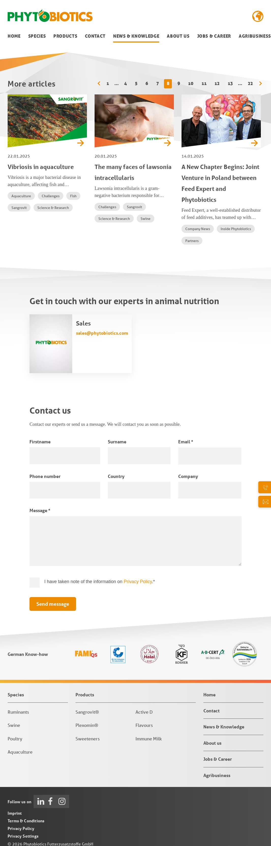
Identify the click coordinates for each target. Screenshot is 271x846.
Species (37, 36)
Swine (145, 218)
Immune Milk (149, 738)
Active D (144, 712)
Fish (73, 196)
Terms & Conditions (26, 820)
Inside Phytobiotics (236, 229)
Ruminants (18, 712)
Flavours (144, 725)
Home (14, 36)
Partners (192, 240)
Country (116, 476)
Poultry (15, 738)
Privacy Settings (23, 836)
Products (65, 36)
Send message (52, 604)
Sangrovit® (87, 712)
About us (178, 36)
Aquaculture (21, 196)
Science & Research (53, 207)
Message (39, 510)
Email (185, 441)
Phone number (45, 476)
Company (188, 476)
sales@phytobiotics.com (102, 333)
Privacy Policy (138, 581)
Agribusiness (255, 36)
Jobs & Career (214, 36)
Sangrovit (19, 207)
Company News (197, 229)
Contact (95, 36)
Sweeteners (88, 738)
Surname (117, 441)
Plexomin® (87, 725)
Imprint (15, 813)
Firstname (40, 441)
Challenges (50, 196)
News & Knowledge (136, 36)
